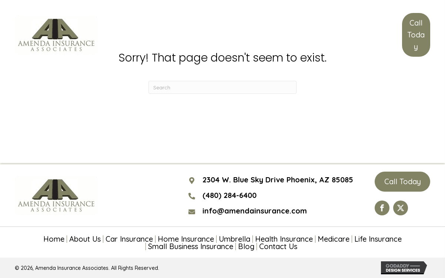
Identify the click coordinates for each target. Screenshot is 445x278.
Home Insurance (186, 239)
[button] (416, 35)
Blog (246, 246)
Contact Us (278, 246)
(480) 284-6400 (230, 195)
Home (53, 239)
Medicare (333, 239)
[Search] (222, 87)
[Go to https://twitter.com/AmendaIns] (400, 208)
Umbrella (234, 239)
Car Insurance (129, 239)
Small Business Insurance (190, 246)
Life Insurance (378, 239)
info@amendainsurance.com (255, 210)
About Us (85, 239)
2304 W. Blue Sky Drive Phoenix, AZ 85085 (278, 179)
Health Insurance (284, 239)
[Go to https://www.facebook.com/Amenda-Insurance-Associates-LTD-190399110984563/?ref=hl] (382, 208)
